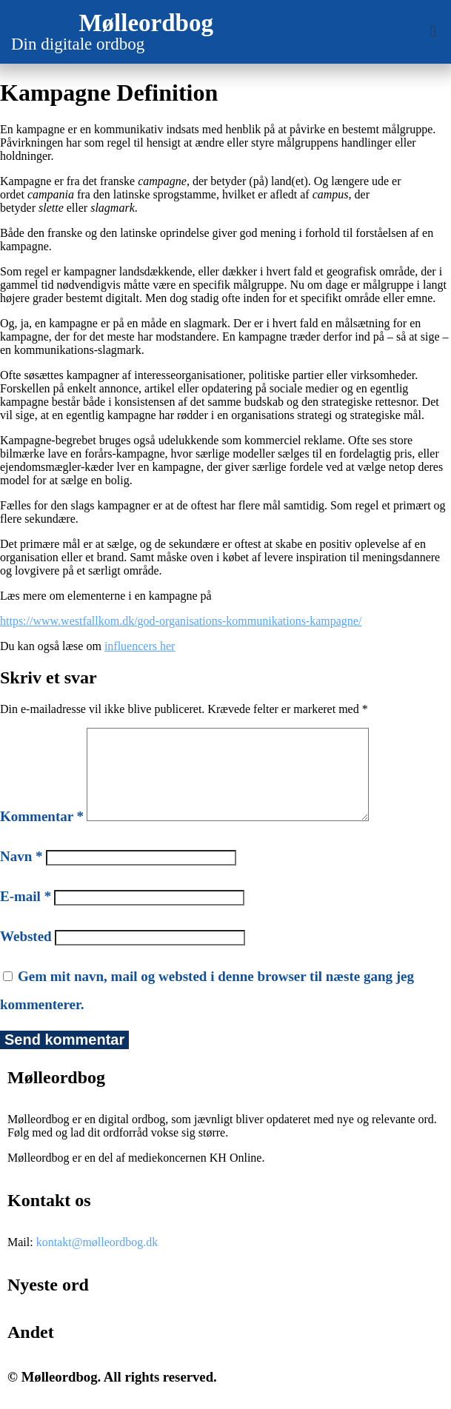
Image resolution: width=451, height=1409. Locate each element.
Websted (26, 954)
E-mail (25, 914)
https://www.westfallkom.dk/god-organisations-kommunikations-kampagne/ (180, 621)
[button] (433, 32)
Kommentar (42, 834)
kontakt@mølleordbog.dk (97, 1260)
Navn (21, 874)
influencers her (140, 646)
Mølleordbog (145, 23)
